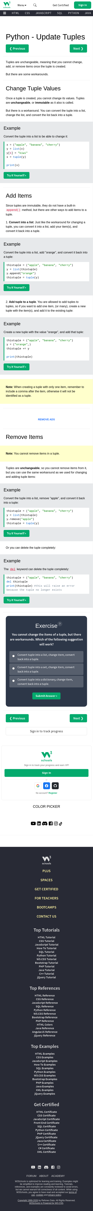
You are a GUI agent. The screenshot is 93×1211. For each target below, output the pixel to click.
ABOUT (44, 1175)
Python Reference (45, 1010)
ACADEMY (58, 1175)
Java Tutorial (46, 970)
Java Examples (45, 1086)
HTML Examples (45, 1053)
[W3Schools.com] (46, 861)
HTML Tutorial (46, 937)
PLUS (46, 870)
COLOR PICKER (46, 806)
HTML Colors (45, 1024)
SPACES (46, 880)
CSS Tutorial (46, 941)
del (12, 569)
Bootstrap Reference (44, 1017)
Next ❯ (78, 48)
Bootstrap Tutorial (46, 962)
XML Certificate (46, 1152)
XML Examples (44, 1090)
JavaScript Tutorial (46, 944)
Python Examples (44, 1072)
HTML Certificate (46, 1112)
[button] (35, 5)
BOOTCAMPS (46, 907)
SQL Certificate (46, 1126)
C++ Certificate (46, 1144)
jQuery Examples (44, 1093)
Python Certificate (46, 1130)
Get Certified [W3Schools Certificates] (61, 5)
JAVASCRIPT (44, 13)
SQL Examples (44, 1068)
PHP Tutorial (46, 966)
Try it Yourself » (16, 175)
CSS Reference (45, 999)
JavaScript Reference (45, 1002)
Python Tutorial (46, 955)
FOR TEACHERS (46, 898)
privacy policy (54, 1195)
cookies (40, 1195)
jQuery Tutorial (46, 977)
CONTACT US (46, 916)
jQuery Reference (44, 1035)
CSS (27, 13)
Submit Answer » (46, 696)
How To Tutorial (46, 948)
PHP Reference (45, 1021)
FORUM (31, 1175)
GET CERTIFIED (46, 889)
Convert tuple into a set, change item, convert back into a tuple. (46, 669)
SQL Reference (45, 1006)
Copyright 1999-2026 (28, 1200)
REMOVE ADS (46, 419)
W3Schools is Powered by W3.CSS (46, 1203)
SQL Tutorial (46, 952)
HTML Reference (45, 995)
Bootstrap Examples (44, 1079)
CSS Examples (44, 1057)
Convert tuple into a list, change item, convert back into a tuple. (46, 657)
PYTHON (73, 13)
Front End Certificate (46, 1122)
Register (53, 793)
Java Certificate (46, 1141)
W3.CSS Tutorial (46, 959)
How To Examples (45, 1064)
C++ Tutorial (46, 973)
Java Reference (44, 1028)
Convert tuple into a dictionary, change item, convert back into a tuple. (45, 682)
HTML (15, 13)
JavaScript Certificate (46, 1119)
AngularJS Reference (44, 1032)
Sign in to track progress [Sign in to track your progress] (46, 731)
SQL (59, 13)
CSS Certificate (46, 1115)
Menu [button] (22, 5)
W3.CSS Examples (45, 1075)
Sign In (46, 772)
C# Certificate (46, 1148)
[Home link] (7, 5)
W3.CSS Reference (45, 1013)
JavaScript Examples (44, 1061)
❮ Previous (17, 48)
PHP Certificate (46, 1133)
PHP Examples (44, 1082)
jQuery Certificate (46, 1137)
